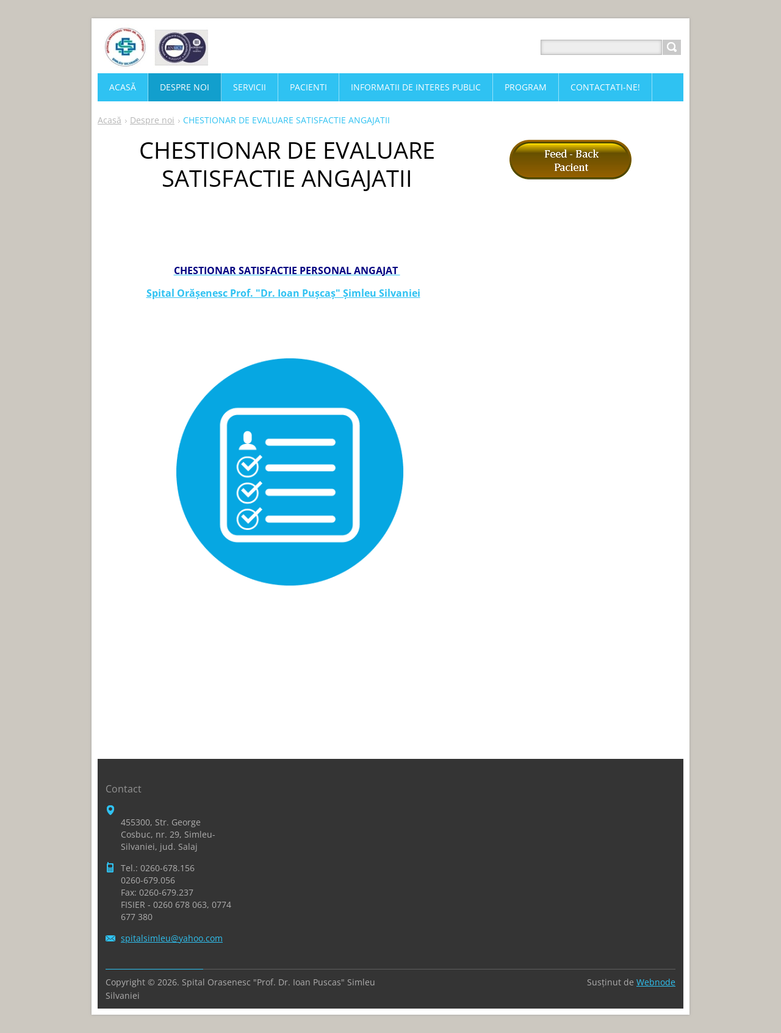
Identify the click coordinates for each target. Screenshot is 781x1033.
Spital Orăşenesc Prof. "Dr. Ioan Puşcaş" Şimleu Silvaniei (283, 293)
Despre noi (152, 120)
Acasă (109, 120)
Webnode (655, 982)
